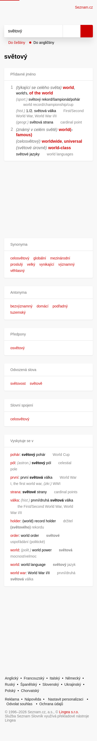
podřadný (60, 306)
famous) (24, 135)
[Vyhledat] (27, 31)
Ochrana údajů (51, 704)
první (14, 477)
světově (36, 383)
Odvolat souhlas (19, 704)
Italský (55, 678)
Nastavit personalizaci (65, 699)
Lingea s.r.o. (69, 712)
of (31, 93)
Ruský (10, 684)
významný (66, 264)
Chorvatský (30, 691)
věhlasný (17, 271)
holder (15, 521)
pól (12, 463)
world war (18, 573)
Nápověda (33, 699)
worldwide (52, 141)
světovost (18, 383)
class (66, 148)
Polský (10, 691)
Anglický (11, 678)
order (14, 535)
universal (73, 141)
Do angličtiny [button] (43, 42)
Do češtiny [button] (16, 42)
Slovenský (50, 684)
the (37, 93)
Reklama (12, 699)
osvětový (17, 348)
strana (15, 492)
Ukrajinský (72, 684)
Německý (72, 678)
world (68, 87)
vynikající (46, 264)
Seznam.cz (84, 7)
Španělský (28, 684)
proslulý (16, 264)
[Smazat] (57, 31)
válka (14, 500)
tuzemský (18, 312)
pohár (15, 454)
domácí (42, 306)
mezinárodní (60, 258)
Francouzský (34, 678)
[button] (48, 244)
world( (65, 129)
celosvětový (19, 258)
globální (39, 258)
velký (31, 264)
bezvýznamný (21, 306)
